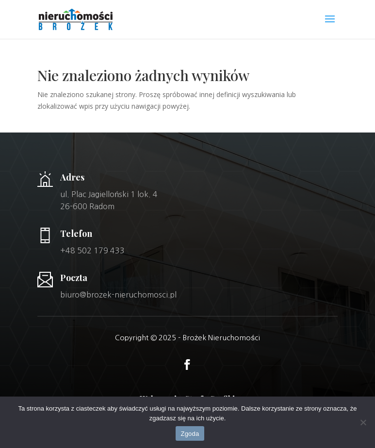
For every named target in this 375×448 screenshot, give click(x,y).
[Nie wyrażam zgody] (363, 422)
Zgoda (189, 433)
